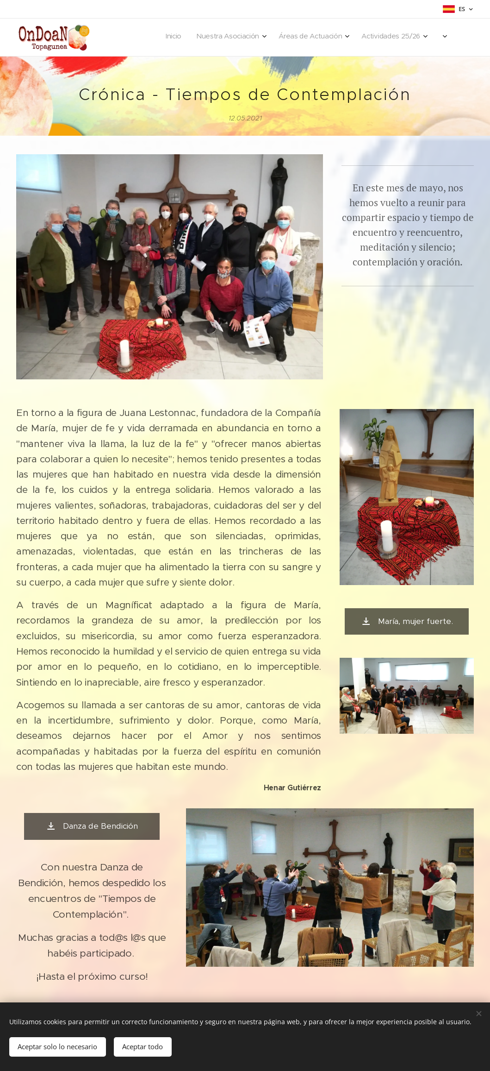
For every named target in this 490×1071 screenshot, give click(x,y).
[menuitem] (369, 37)
